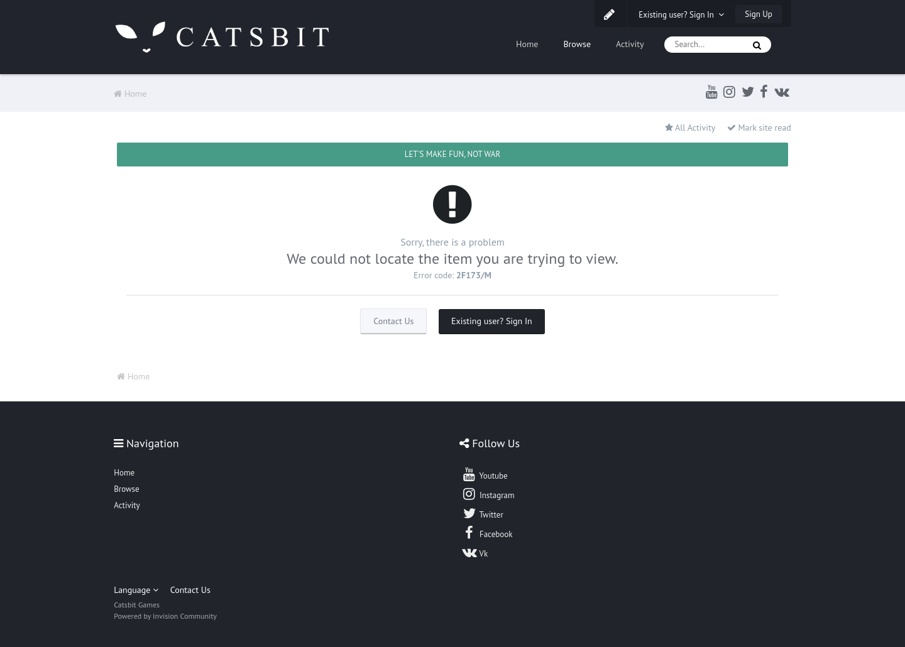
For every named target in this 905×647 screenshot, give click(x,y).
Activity (630, 44)
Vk (474, 552)
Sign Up (758, 14)
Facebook (486, 533)
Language (136, 589)
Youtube (484, 474)
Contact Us (393, 321)
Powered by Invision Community (165, 616)
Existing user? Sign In (681, 14)
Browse (577, 44)
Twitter (482, 513)
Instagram (487, 494)
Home (527, 44)
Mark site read (759, 127)
